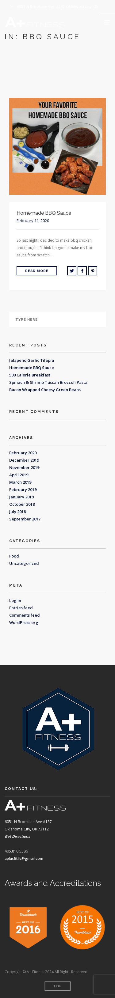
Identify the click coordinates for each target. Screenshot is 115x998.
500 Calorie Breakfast (29, 375)
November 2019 (24, 467)
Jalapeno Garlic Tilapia (31, 360)
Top (57, 986)
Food (14, 556)
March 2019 (20, 482)
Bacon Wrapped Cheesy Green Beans (45, 389)
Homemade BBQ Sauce (31, 367)
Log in (15, 600)
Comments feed (24, 615)
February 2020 (22, 453)
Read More (36, 271)
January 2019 (21, 497)
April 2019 (18, 475)
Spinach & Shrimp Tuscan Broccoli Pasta (48, 382)
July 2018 (17, 511)
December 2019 (24, 460)
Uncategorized (24, 563)
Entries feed (21, 608)
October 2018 (22, 504)
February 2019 (22, 489)
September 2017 (24, 519)
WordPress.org (23, 622)
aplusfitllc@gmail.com (24, 858)
